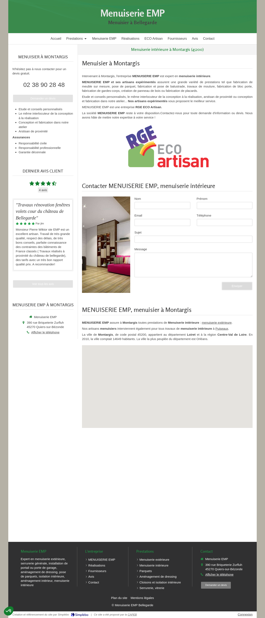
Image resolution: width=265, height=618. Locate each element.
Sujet (137, 232)
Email (138, 215)
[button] (9, 611)
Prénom (202, 198)
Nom (137, 198)
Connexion (245, 614)
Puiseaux (222, 328)
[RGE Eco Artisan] (167, 146)
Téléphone (204, 215)
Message (140, 249)
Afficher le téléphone (45, 332)
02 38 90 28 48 (44, 84)
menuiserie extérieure (217, 322)
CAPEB (132, 614)
